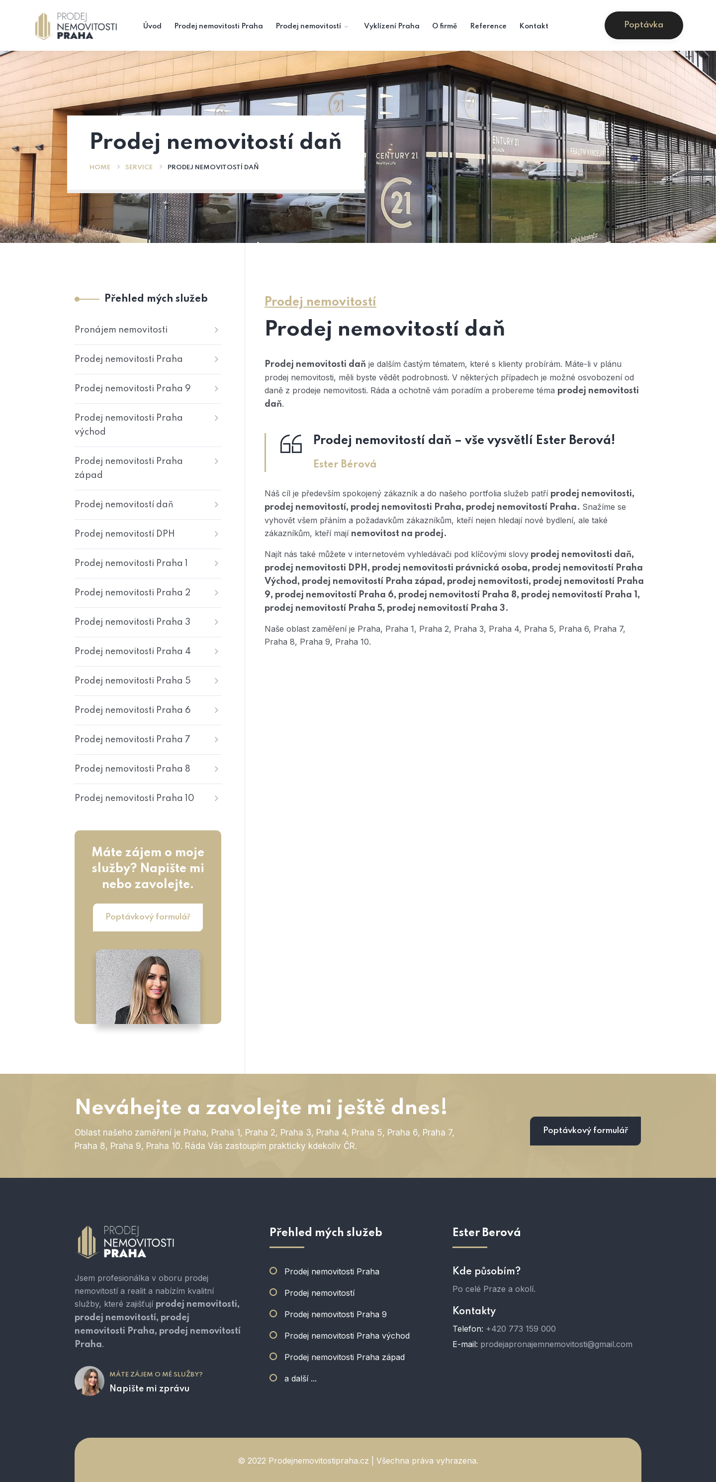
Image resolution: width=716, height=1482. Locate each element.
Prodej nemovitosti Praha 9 (133, 388)
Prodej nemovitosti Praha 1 (131, 563)
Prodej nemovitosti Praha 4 (133, 651)
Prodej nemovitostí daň (124, 504)
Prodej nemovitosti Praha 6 (133, 710)
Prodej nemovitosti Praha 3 (132, 622)
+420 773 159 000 (521, 1329)
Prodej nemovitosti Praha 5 (133, 681)
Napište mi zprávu (149, 1388)
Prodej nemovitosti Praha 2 (132, 592)
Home (100, 167)
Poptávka (643, 25)
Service (139, 167)
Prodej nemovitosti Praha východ (129, 425)
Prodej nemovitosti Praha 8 (132, 769)
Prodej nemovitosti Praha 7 (132, 739)
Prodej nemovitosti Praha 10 (134, 798)
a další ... (300, 1378)
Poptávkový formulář (147, 917)
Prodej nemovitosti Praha (129, 359)
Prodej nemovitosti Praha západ (129, 468)
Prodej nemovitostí (319, 1293)
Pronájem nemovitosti (121, 330)
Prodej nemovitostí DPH (125, 534)
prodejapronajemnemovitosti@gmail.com (556, 1344)
